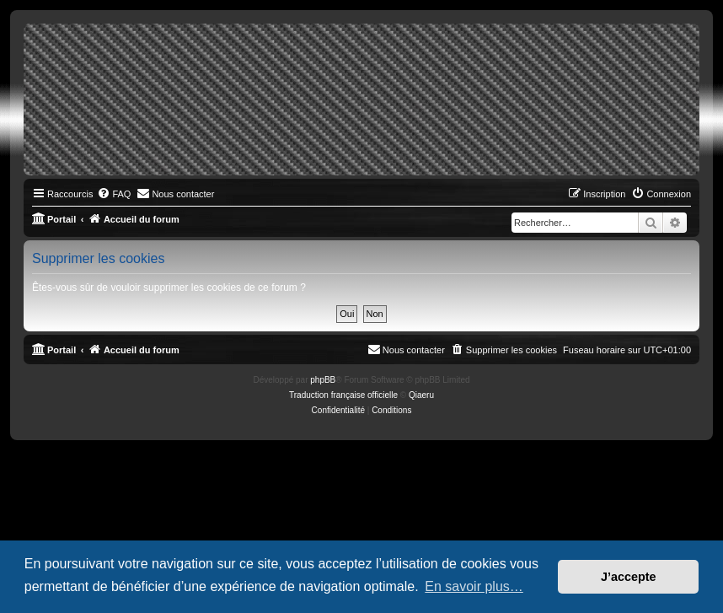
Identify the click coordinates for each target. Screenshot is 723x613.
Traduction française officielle (343, 395)
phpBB (322, 379)
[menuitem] (114, 194)
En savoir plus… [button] (474, 586)
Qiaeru (421, 395)
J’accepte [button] (628, 576)
